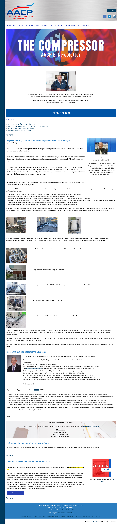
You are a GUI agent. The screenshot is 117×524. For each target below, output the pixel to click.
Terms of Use (96, 516)
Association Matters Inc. (66, 513)
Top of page (9, 135)
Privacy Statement (67, 516)
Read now (103, 447)
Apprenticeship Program (34, 368)
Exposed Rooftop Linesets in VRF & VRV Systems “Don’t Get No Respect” (28, 126)
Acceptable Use (26, 516)
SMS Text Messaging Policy (51, 516)
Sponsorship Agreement (82, 516)
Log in (111, 10)
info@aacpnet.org (68, 509)
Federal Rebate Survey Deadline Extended (19, 130)
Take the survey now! (15, 493)
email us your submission (91, 426)
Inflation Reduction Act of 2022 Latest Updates (21, 128)
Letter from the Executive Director (21, 124)
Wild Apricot (97, 522)
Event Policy (37, 516)
